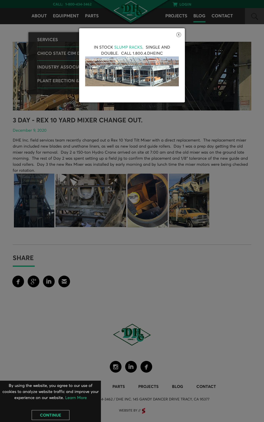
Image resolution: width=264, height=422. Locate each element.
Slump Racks (128, 47)
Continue (50, 415)
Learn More (76, 398)
